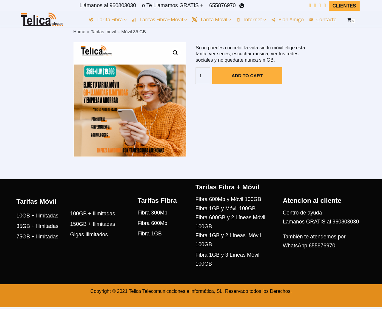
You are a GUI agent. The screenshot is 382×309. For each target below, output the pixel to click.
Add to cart (247, 75)
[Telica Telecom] (42, 19)
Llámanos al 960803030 (106, 5)
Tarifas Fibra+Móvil (159, 19)
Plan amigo (287, 19)
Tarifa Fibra (108, 19)
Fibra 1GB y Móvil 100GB (225, 218)
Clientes (344, 5)
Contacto (323, 19)
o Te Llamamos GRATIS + (172, 5)
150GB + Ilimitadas (93, 234)
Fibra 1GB (150, 244)
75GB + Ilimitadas (37, 247)
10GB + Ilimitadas (37, 226)
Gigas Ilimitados (89, 245)
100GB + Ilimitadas (93, 223)
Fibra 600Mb (153, 233)
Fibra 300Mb (153, 223)
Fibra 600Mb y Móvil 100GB (228, 209)
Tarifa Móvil (211, 19)
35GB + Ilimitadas (37, 236)
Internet (251, 19)
